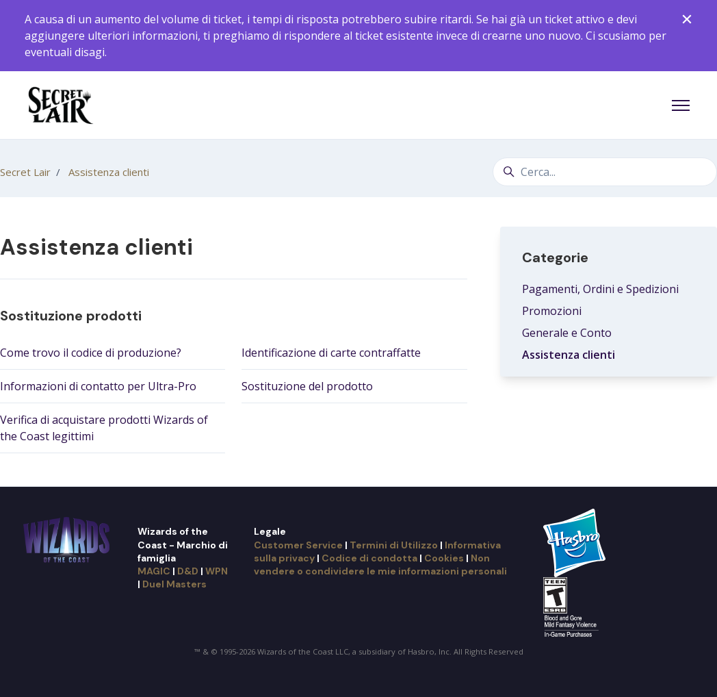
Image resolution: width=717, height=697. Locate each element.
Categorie (555, 257)
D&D (187, 571)
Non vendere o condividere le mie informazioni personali (380, 564)
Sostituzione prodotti (71, 316)
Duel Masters (174, 584)
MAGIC (154, 571)
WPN (216, 571)
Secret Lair (25, 172)
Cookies (444, 558)
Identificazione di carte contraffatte (331, 352)
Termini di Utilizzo (394, 545)
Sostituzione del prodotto (307, 386)
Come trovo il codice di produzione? (90, 352)
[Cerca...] (605, 171)
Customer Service (298, 545)
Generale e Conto (567, 332)
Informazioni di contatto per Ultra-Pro (98, 386)
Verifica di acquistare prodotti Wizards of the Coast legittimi (104, 428)
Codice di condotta (369, 558)
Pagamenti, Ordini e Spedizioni (600, 288)
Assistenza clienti (108, 172)
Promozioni (552, 310)
